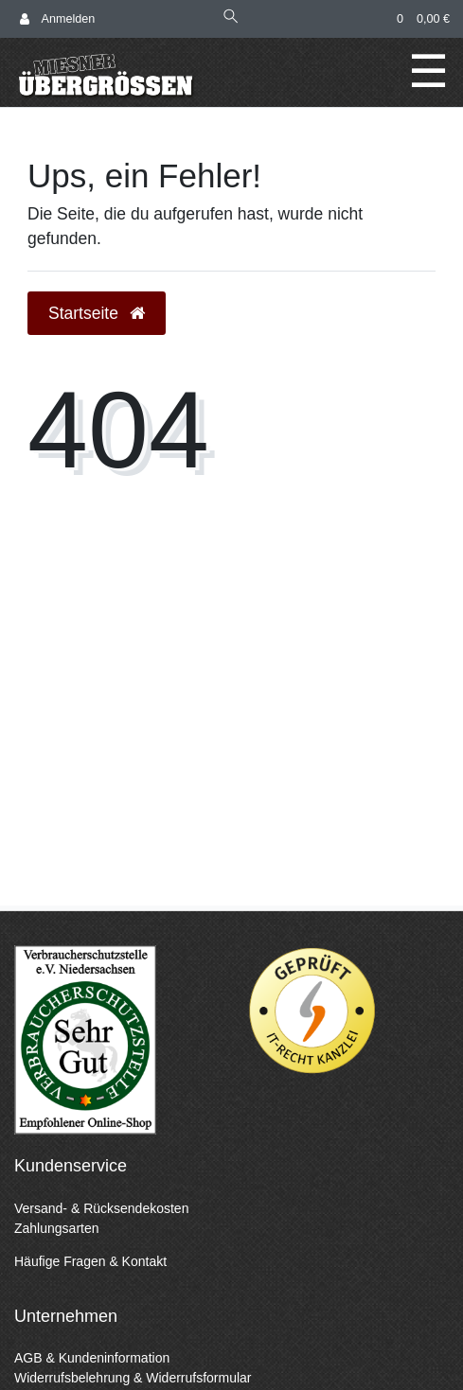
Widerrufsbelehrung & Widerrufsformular (133, 1377)
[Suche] (231, 18)
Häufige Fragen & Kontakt (90, 1261)
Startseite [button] (96, 313)
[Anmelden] (57, 19)
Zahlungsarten (56, 1228)
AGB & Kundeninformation (91, 1357)
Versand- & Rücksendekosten (101, 1208)
